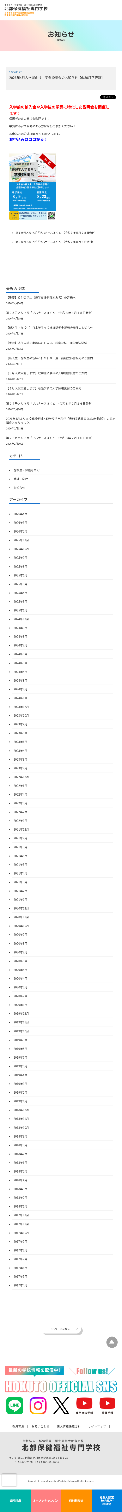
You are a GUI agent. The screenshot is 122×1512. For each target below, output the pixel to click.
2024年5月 (21, 663)
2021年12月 (21, 829)
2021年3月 (21, 882)
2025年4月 (21, 593)
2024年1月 (21, 698)
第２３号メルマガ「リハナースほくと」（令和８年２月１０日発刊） (50, 438)
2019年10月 (21, 1031)
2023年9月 (21, 724)
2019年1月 (21, 1101)
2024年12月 (21, 619)
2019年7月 (21, 1057)
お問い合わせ (41, 1426)
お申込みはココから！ (28, 139)
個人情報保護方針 (69, 1426)
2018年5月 (21, 1171)
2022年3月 (21, 803)
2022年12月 (21, 777)
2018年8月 (21, 1145)
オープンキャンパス (46, 1500)
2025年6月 (21, 575)
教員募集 (18, 1426)
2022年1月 (21, 820)
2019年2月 (21, 1092)
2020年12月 (21, 908)
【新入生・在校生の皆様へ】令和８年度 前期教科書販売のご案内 (49, 358)
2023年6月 (21, 742)
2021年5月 (21, 864)
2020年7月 (21, 952)
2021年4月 (21, 873)
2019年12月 (21, 1013)
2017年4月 (21, 1285)
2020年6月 (21, 961)
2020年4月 (21, 978)
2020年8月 (21, 943)
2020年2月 (21, 996)
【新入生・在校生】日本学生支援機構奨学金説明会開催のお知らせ (49, 328)
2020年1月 (21, 1005)
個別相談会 (76, 1500)
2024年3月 (21, 680)
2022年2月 (21, 812)
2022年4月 (21, 794)
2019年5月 (21, 1066)
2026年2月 (21, 531)
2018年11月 (21, 1119)
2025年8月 (21, 566)
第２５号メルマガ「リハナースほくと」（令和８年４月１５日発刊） (50, 313)
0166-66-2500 (24, 1462)
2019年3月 (21, 1084)
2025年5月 (21, 584)
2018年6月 (21, 1162)
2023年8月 (21, 733)
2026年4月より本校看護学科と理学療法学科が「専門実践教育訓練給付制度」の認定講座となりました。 (61, 421)
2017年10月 (21, 1233)
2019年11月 (21, 1022)
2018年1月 (21, 1206)
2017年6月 (21, 1268)
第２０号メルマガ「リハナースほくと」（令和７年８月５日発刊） (54, 242)
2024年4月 (21, 672)
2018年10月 (21, 1127)
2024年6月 (21, 654)
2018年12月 (21, 1110)
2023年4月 (21, 751)
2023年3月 (21, 759)
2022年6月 (21, 785)
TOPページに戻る (59, 1329)
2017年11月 (21, 1224)
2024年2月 (21, 689)
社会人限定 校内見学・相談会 (106, 1500)
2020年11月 (21, 917)
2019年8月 (21, 1049)
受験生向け (21, 479)
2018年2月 (21, 1197)
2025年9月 (21, 557)
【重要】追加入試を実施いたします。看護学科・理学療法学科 (46, 343)
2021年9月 (21, 838)
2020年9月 (21, 934)
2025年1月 (21, 610)
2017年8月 (21, 1250)
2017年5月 (21, 1276)
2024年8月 (21, 636)
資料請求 (15, 1500)
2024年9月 (21, 628)
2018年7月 (21, 1154)
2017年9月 (21, 1241)
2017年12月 (21, 1215)
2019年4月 (21, 1075)
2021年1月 (21, 899)
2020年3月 (21, 987)
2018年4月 (21, 1180)
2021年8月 (21, 847)
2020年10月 (21, 926)
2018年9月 (21, 1136)
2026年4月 (21, 514)
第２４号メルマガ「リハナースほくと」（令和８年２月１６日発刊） (50, 403)
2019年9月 (21, 1040)
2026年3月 (21, 522)
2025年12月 (21, 540)
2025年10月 (21, 549)
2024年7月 (21, 645)
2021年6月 (21, 856)
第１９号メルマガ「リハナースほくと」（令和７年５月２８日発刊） (56, 233)
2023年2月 (21, 768)
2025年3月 (21, 601)
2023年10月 (21, 715)
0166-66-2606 (50, 1462)
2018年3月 (21, 1189)
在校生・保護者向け (27, 470)
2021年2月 (21, 891)
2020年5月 (21, 970)
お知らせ (19, 487)
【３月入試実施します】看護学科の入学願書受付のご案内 (43, 388)
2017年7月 (21, 1259)
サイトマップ (97, 1426)
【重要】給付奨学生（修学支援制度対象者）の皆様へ (41, 297)
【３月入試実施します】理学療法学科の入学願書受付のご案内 (46, 373)
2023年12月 (21, 707)
